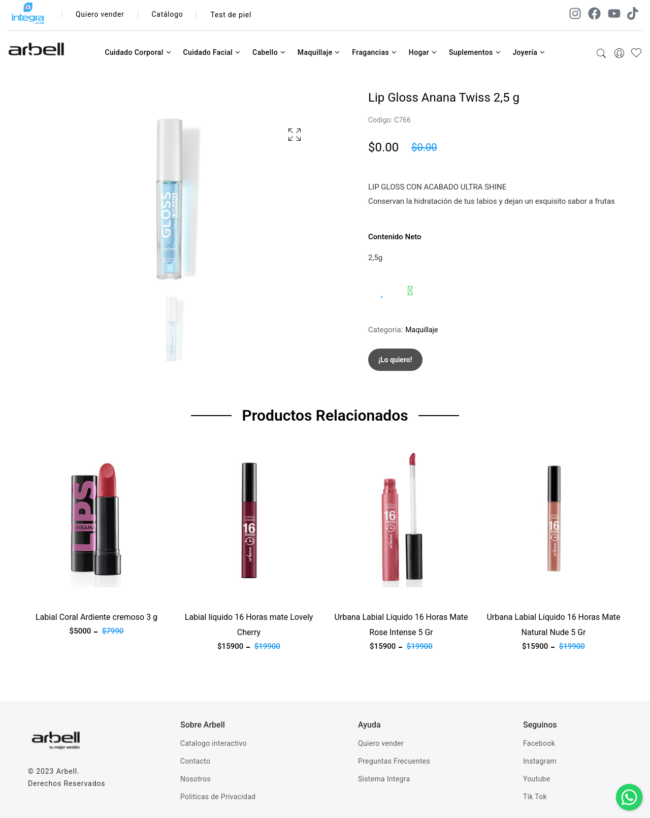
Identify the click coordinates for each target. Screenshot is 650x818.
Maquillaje (319, 52)
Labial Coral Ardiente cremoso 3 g (96, 617)
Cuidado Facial (211, 52)
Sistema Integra (384, 779)
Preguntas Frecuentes (394, 761)
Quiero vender (100, 15)
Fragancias (374, 52)
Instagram (540, 761)
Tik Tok (535, 797)
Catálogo (168, 15)
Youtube (536, 779)
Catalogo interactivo (213, 743)
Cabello (268, 52)
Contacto (195, 761)
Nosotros (195, 779)
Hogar (423, 52)
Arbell (66, 771)
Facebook (539, 743)
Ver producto (50, 593)
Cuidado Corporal (138, 52)
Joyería (528, 52)
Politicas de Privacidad (217, 797)
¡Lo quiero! (395, 360)
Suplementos (475, 52)
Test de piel (231, 15)
